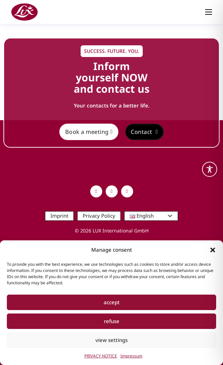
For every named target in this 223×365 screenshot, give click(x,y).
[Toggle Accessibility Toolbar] (209, 169)
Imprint (59, 215)
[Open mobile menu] (208, 12)
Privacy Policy (99, 215)
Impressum (131, 356)
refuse (111, 321)
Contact (144, 132)
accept (112, 302)
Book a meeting (89, 132)
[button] (212, 250)
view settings (111, 340)
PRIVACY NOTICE (100, 356)
